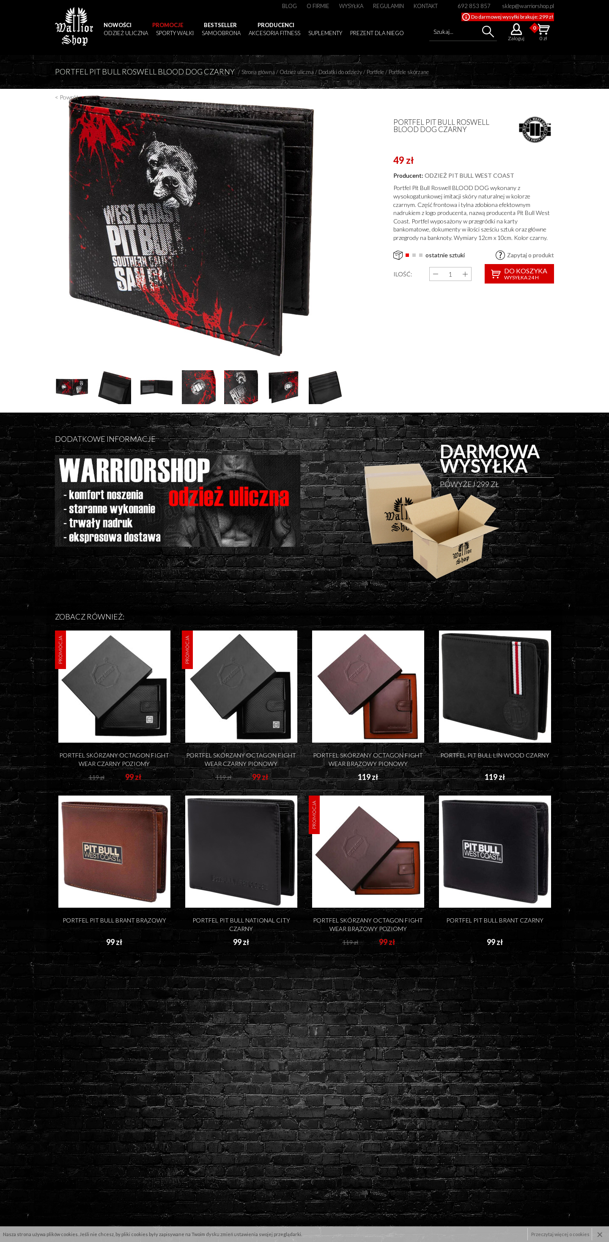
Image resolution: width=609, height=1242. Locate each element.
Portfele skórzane (409, 72)
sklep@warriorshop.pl (528, 6)
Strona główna (258, 72)
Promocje (167, 25)
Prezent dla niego (377, 33)
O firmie (318, 6)
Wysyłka (351, 6)
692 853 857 (474, 6)
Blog (289, 6)
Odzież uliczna (126, 33)
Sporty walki (175, 33)
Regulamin (388, 6)
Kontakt (426, 6)
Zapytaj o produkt (530, 255)
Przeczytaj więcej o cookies (560, 1234)
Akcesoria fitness (274, 33)
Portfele (375, 72)
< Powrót (67, 97)
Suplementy (325, 33)
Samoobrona (221, 33)
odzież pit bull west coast (469, 175)
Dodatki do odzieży (340, 72)
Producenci (276, 25)
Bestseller (220, 25)
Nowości (118, 25)
